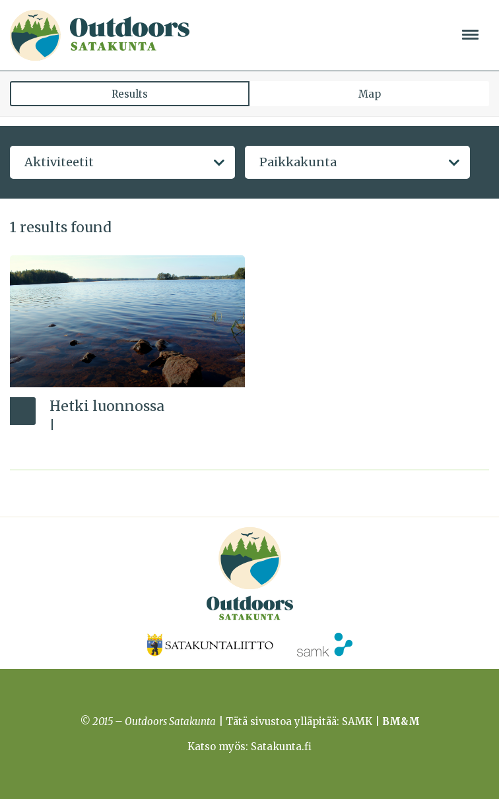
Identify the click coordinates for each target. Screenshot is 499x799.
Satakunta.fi (281, 746)
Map (369, 94)
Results (130, 94)
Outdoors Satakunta (99, 35)
